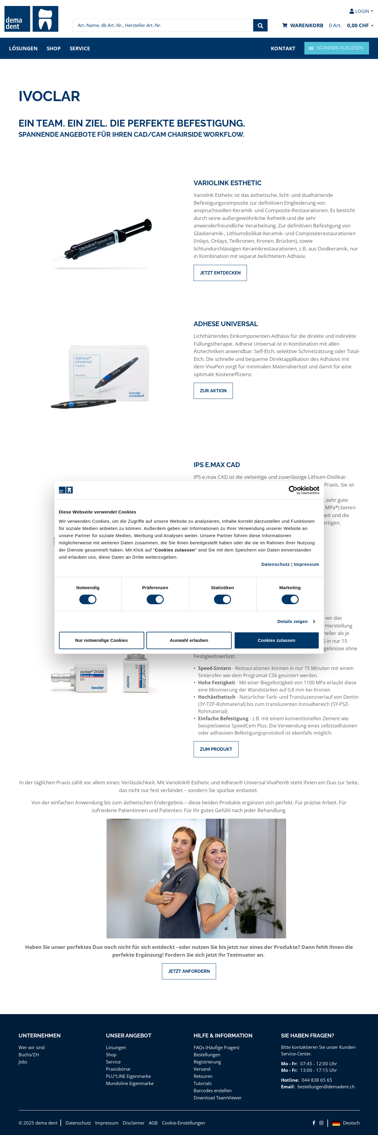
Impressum (306, 564)
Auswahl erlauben (189, 640)
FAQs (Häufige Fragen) (216, 1047)
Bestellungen (207, 1054)
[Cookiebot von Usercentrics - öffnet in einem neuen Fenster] (293, 490)
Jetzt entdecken (220, 273)
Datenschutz (276, 564)
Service (80, 48)
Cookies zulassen (276, 640)
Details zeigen (292, 621)
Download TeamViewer (218, 1098)
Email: (288, 1087)
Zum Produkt (216, 749)
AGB (153, 1123)
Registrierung (207, 1062)
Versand (202, 1069)
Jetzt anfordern (189, 971)
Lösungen (23, 48)
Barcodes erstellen (213, 1090)
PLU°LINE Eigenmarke (128, 1076)
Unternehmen (40, 1035)
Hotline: (290, 1080)
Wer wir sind (32, 1047)
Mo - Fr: (289, 1063)
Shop (54, 48)
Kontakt (283, 48)
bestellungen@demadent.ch (326, 1087)
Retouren (203, 1076)
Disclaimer (134, 1123)
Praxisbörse (118, 1069)
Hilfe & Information (223, 1035)
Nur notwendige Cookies (101, 640)
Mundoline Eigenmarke (130, 1083)
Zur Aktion (213, 390)
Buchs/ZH (29, 1054)
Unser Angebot (128, 1035)
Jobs (23, 1062)
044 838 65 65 (317, 1080)
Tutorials (203, 1083)
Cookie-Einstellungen (183, 1123)
